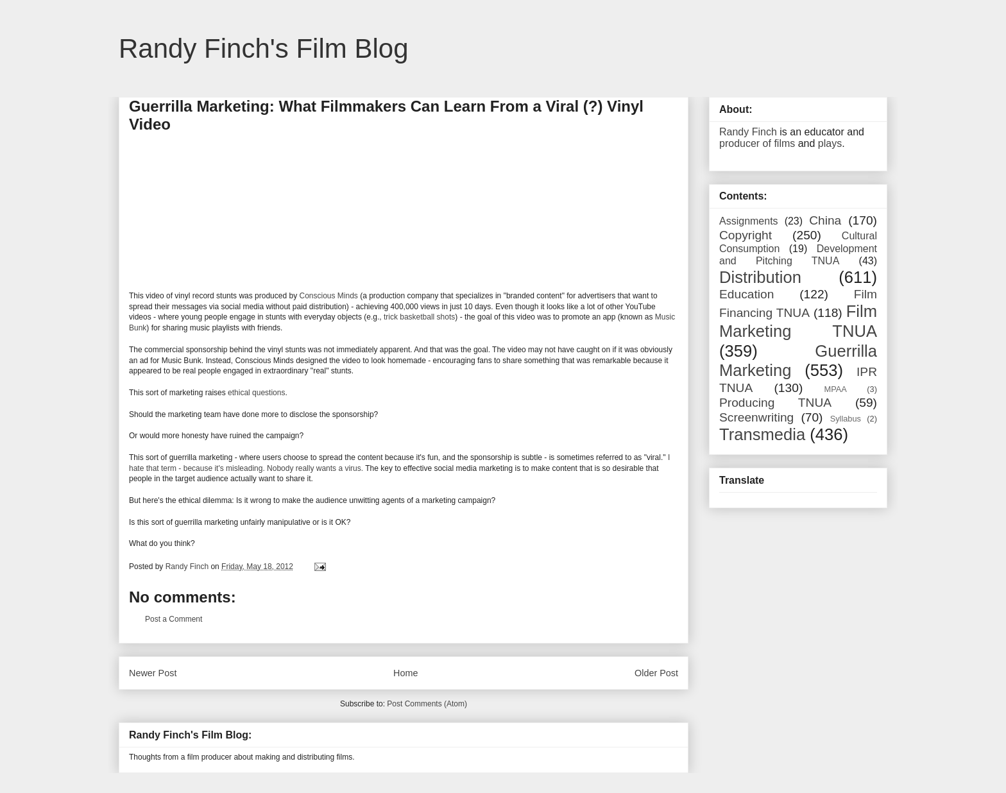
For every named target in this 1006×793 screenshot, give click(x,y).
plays (830, 143)
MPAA (835, 389)
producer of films (757, 143)
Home (405, 673)
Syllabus (845, 418)
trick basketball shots (419, 316)
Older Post (656, 673)
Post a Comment (173, 619)
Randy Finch (748, 131)
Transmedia (762, 434)
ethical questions (256, 392)
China (825, 220)
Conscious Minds (328, 295)
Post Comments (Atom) (427, 703)
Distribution (760, 277)
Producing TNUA (775, 402)
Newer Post (152, 673)
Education (746, 294)
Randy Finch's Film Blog (264, 48)
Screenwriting (756, 417)
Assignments (748, 221)
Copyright (745, 235)
